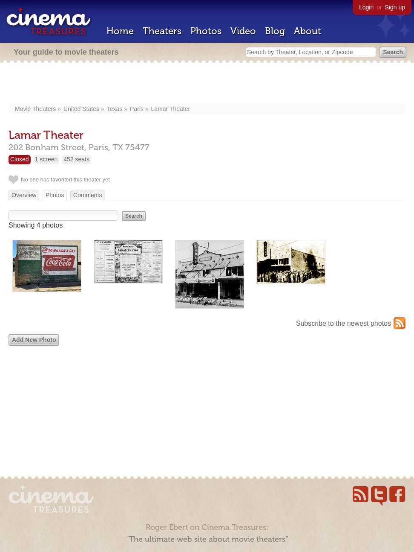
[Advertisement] (207, 84)
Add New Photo (34, 339)
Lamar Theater (170, 108)
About (307, 31)
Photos (205, 31)
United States (81, 108)
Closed (19, 159)
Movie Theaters (35, 108)
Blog (275, 31)
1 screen (46, 159)
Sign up (395, 7)
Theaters (162, 31)
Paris (137, 108)
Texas (115, 108)
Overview (24, 195)
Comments (87, 195)
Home (120, 31)
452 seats (76, 159)
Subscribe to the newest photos (343, 323)
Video (243, 31)
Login (366, 7)
